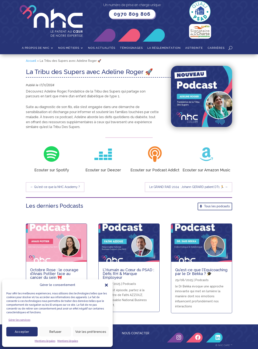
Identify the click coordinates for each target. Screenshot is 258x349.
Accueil (31, 60)
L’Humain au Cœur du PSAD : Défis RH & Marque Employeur (128, 274)
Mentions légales (45, 341)
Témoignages (131, 47)
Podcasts (129, 284)
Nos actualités (101, 47)
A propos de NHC (35, 47)
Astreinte (194, 47)
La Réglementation (164, 47)
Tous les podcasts (217, 206)
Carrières (216, 47)
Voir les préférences (90, 332)
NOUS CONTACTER (135, 333)
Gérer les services (19, 320)
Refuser (55, 332)
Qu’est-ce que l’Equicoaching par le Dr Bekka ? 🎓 (201, 272)
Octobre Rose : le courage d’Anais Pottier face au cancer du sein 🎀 (54, 274)
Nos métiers (68, 47)
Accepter (22, 332)
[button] (106, 285)
